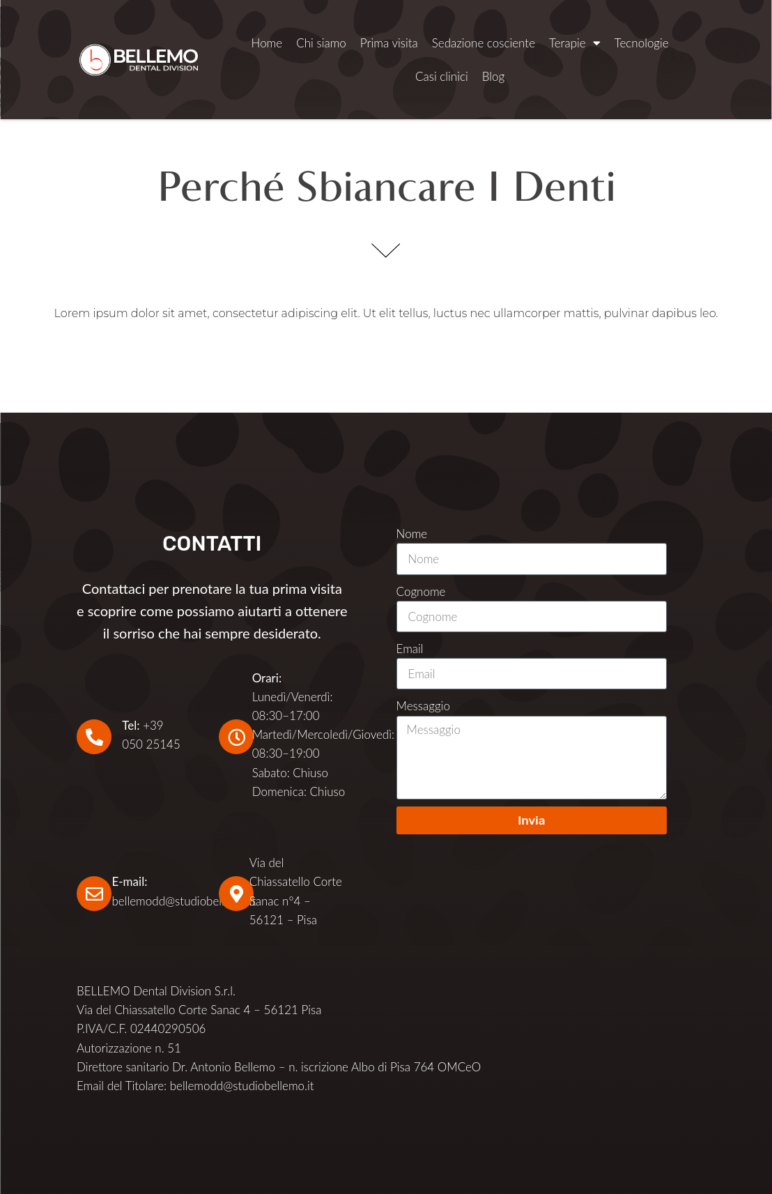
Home (267, 43)
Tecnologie (642, 43)
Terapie (575, 43)
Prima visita (389, 43)
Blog (493, 76)
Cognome (421, 591)
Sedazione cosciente (483, 43)
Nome (412, 533)
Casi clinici (441, 76)
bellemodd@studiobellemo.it (183, 901)
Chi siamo (321, 43)
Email (410, 648)
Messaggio (423, 705)
